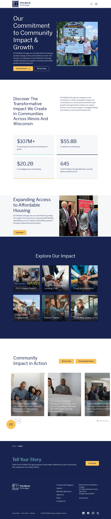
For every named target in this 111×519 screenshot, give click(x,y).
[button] (18, 421)
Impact (59, 488)
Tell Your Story (41, 68)
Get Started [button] (92, 463)
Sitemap (32, 513)
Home (14, 446)
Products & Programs (65, 485)
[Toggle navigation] (96, 4)
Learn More (19, 232)
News (59, 498)
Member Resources (64, 491)
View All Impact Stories (85, 361)
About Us (60, 495)
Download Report (21, 68)
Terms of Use (24, 513)
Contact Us (61, 501)
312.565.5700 (83, 498)
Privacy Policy (16, 513)
